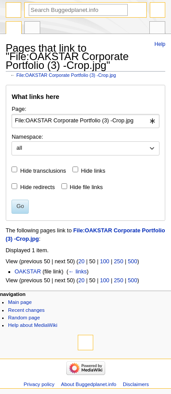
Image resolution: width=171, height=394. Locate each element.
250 (118, 261)
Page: (18, 109)
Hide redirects (37, 187)
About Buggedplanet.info (88, 384)
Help (160, 44)
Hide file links (86, 187)
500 (132, 261)
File (13, 29)
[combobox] (85, 121)
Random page (24, 317)
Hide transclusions (43, 171)
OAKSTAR (28, 272)
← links (77, 272)
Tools (157, 29)
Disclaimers (136, 384)
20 (81, 261)
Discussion (32, 29)
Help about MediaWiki (32, 325)
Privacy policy (38, 384)
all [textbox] (19, 148)
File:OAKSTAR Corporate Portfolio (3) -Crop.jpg (66, 75)
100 (104, 261)
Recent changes (26, 310)
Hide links (93, 171)
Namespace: (27, 137)
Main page (20, 302)
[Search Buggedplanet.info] (78, 10)
